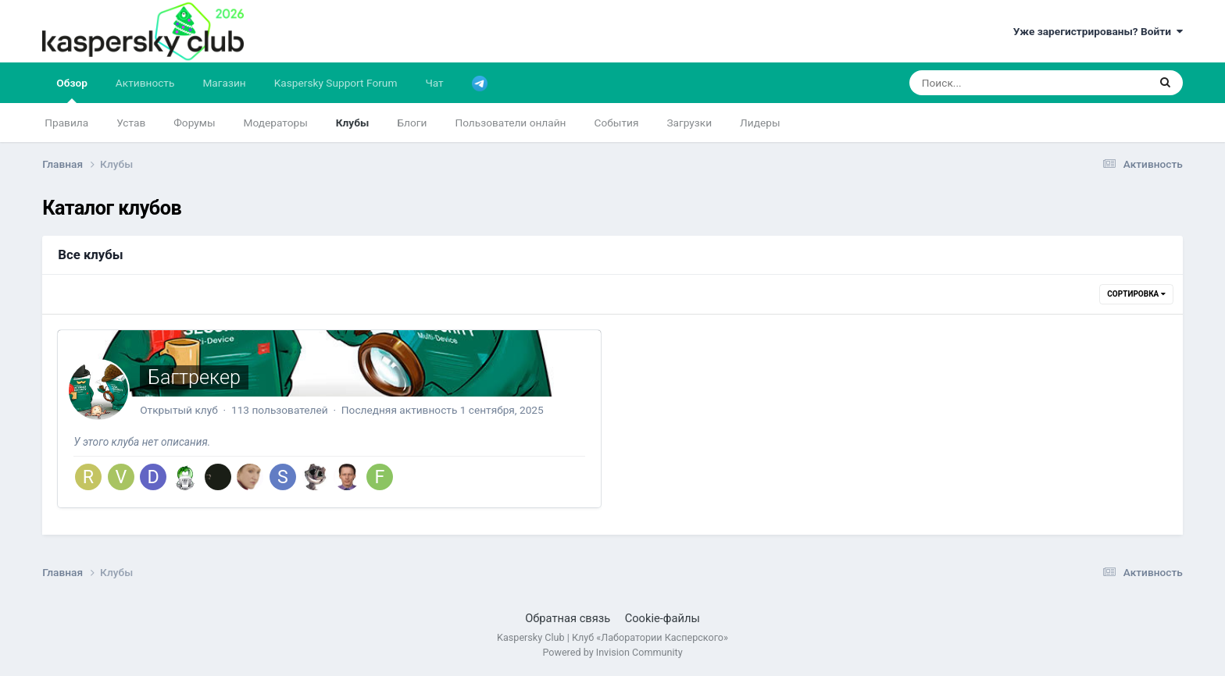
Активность (145, 82)
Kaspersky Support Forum (336, 82)
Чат (434, 82)
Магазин (223, 82)
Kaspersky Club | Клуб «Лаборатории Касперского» (612, 637)
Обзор (72, 89)
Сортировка (1136, 294)
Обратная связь (567, 618)
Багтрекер (194, 377)
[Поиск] (998, 82)
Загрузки (689, 122)
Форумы (194, 122)
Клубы (353, 122)
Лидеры (760, 122)
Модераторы (276, 122)
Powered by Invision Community (612, 652)
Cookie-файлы (662, 618)
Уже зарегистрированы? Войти (1098, 31)
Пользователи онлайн (510, 122)
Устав (130, 122)
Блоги (412, 122)
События (617, 122)
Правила (66, 122)
